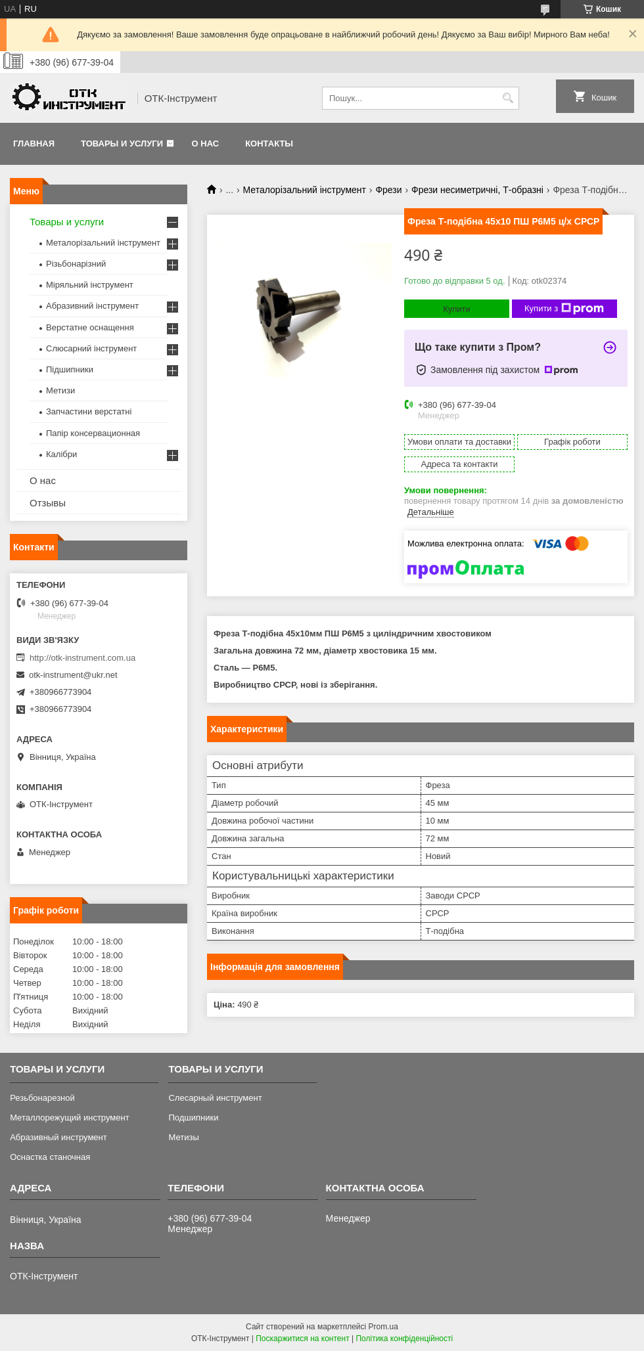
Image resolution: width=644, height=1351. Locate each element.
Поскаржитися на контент (302, 1338)
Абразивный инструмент (58, 1137)
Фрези (388, 190)
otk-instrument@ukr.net (73, 675)
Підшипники (69, 369)
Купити (457, 309)
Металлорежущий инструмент (69, 1117)
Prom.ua (383, 1326)
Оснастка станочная (50, 1157)
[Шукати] (507, 98)
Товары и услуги (122, 143)
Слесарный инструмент (215, 1098)
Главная (34, 143)
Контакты (269, 143)
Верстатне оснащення (90, 327)
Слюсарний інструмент (91, 348)
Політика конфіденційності (404, 1338)
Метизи (60, 390)
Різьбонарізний (76, 264)
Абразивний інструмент (92, 306)
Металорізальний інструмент (304, 190)
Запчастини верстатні (88, 411)
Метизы (183, 1137)
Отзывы (48, 502)
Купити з (564, 309)
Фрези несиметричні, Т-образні (477, 190)
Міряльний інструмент (89, 285)
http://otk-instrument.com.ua (82, 658)
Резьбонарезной (42, 1098)
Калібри (61, 454)
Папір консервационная (93, 433)
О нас (205, 143)
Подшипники (193, 1117)
